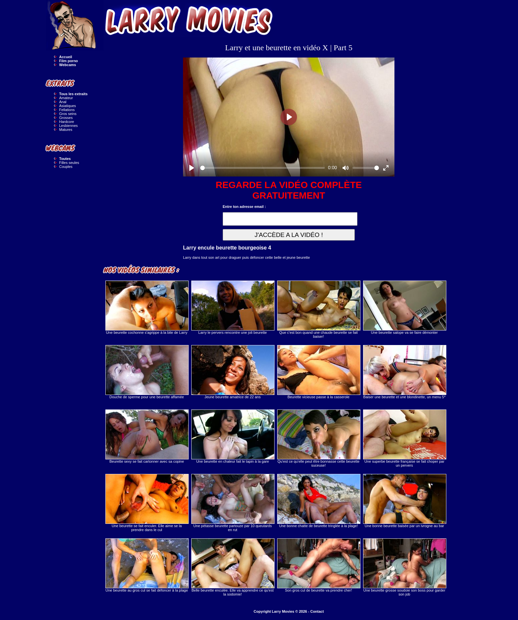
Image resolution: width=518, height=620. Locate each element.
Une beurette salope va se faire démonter (404, 307)
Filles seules (69, 163)
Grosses (66, 118)
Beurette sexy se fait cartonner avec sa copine (146, 436)
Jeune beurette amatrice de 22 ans (232, 372)
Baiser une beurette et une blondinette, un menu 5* (404, 372)
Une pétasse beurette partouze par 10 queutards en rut (232, 503)
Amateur (66, 98)
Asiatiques (67, 106)
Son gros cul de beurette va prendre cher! (318, 565)
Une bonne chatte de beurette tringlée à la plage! (318, 501)
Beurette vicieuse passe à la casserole (318, 372)
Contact (317, 611)
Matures (65, 130)
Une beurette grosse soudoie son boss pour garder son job (404, 567)
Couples (65, 167)
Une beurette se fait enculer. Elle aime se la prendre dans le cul (146, 503)
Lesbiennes (68, 126)
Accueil (65, 57)
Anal (62, 102)
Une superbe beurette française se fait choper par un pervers (404, 438)
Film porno (68, 61)
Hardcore (66, 122)
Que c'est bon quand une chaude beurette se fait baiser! (318, 309)
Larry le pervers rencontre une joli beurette (232, 307)
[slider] (262, 168)
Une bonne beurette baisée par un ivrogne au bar (404, 501)
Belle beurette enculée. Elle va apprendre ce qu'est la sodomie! (232, 567)
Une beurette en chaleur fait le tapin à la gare (232, 436)
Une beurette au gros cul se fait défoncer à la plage (146, 565)
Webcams (67, 65)
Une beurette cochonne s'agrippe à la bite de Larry (146, 307)
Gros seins (68, 114)
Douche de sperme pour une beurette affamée (146, 372)
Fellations (67, 110)
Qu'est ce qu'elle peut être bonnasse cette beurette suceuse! (318, 438)
